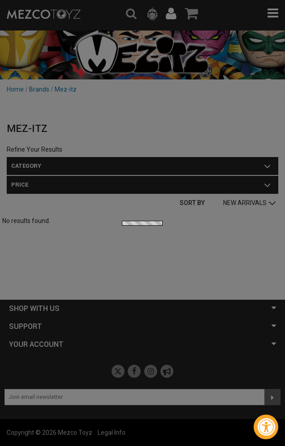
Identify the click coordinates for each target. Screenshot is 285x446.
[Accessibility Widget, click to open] (266, 427)
